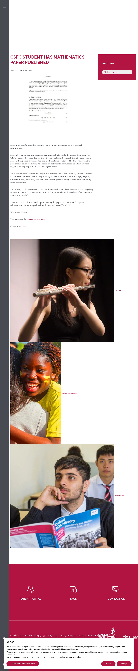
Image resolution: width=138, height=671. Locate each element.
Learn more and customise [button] (23, 664)
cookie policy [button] (72, 649)
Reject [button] (108, 664)
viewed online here (35, 219)
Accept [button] (124, 664)
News (24, 226)
